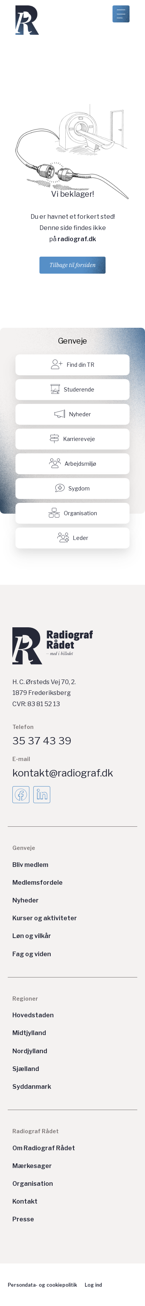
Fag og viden (31, 954)
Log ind (93, 1285)
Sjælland (25, 1069)
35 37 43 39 (42, 741)
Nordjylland (29, 1051)
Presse (23, 1219)
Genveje (23, 848)
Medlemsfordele (37, 882)
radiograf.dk (77, 239)
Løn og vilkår (31, 936)
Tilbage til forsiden (72, 265)
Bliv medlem (30, 864)
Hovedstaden (33, 1015)
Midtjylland (29, 1033)
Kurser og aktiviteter (44, 918)
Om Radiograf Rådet (43, 1148)
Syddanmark (31, 1086)
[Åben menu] (121, 13)
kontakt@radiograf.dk (62, 773)
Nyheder (25, 900)
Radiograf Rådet (35, 1131)
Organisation (32, 1183)
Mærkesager (32, 1166)
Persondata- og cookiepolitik (42, 1285)
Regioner (25, 998)
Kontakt (25, 1201)
